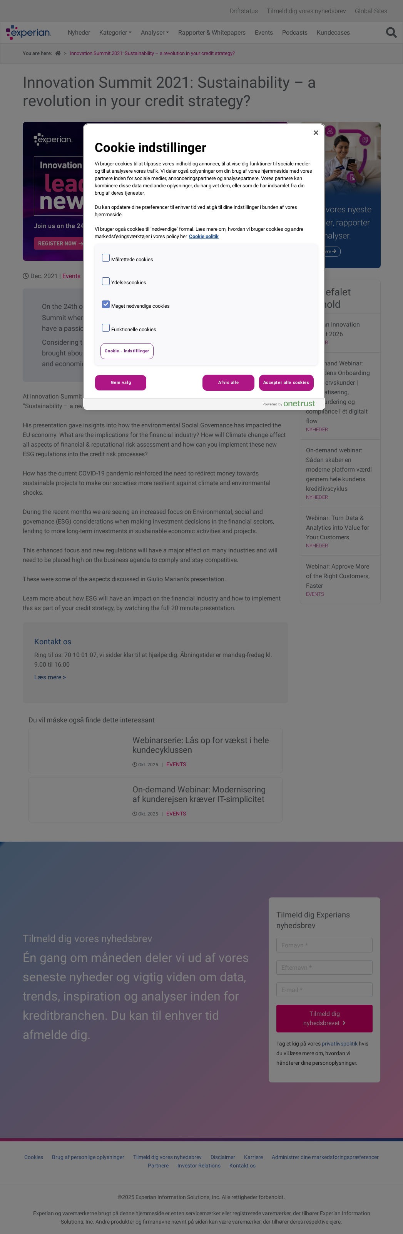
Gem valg (121, 382)
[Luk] (316, 132)
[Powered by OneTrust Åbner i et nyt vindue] (292, 405)
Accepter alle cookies (286, 382)
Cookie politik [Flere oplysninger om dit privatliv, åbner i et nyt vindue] (204, 236)
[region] (204, 266)
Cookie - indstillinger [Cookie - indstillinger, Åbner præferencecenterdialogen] (127, 351)
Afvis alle (228, 382)
